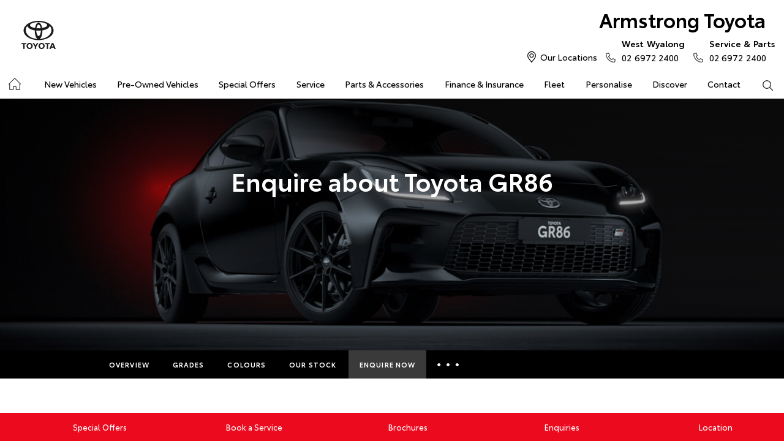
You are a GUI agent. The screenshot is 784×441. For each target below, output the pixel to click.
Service (310, 84)
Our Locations (568, 57)
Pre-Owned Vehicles (157, 84)
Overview (129, 364)
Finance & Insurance (484, 84)
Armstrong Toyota (682, 19)
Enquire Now (387, 364)
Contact (724, 84)
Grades (189, 364)
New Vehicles (70, 84)
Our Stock (312, 364)
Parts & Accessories (384, 84)
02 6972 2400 (650, 50)
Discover (669, 84)
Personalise (609, 84)
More (450, 364)
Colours (246, 364)
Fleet (554, 84)
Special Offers (247, 84)
